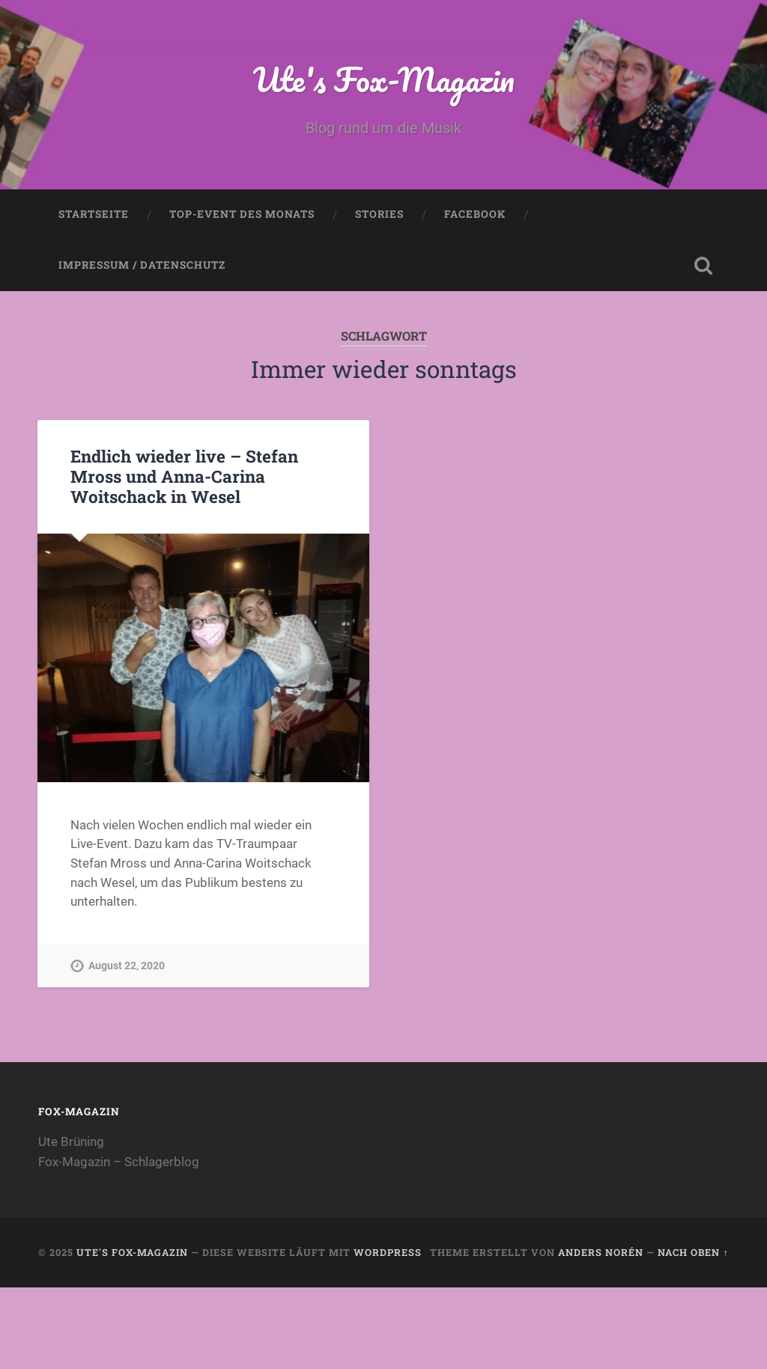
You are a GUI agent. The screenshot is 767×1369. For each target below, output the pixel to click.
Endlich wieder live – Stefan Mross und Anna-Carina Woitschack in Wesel (184, 476)
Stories (379, 214)
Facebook (475, 214)
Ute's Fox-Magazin (384, 79)
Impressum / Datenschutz (141, 265)
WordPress (388, 1252)
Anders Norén (600, 1252)
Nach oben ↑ (693, 1252)
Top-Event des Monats (242, 214)
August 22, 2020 (126, 966)
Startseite (93, 214)
